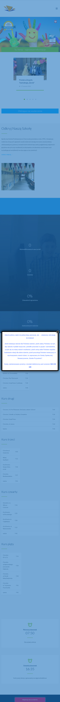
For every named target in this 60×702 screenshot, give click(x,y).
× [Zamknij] (57, 332)
